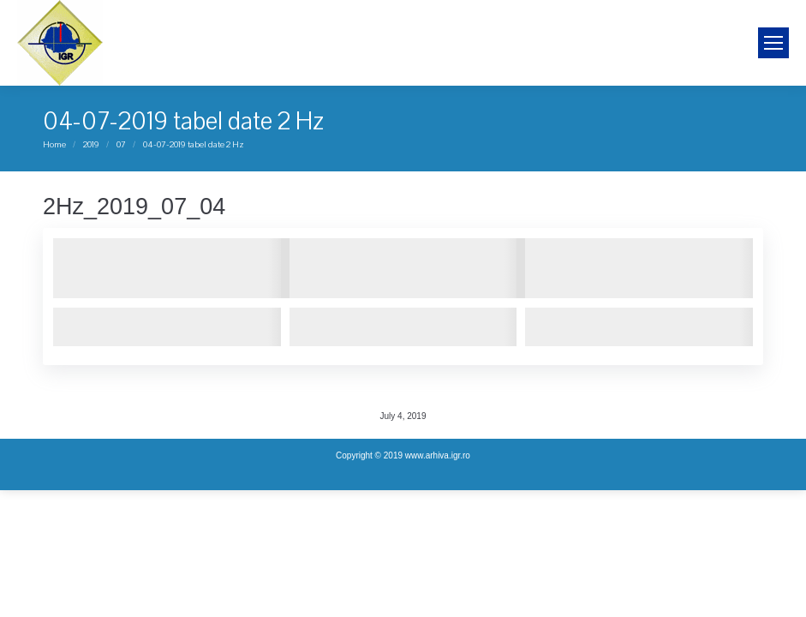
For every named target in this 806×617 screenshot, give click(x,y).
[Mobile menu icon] (773, 42)
